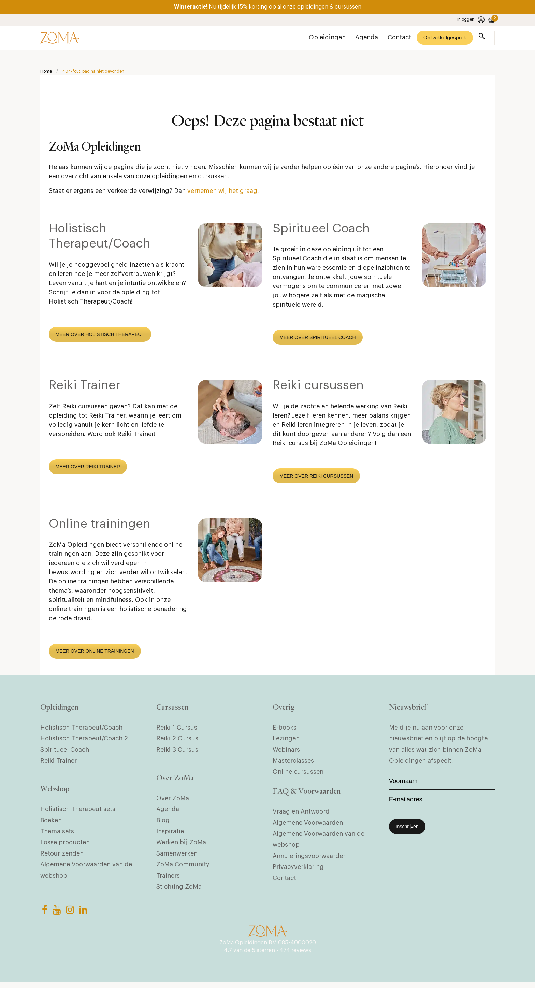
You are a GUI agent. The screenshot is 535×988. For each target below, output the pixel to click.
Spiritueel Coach (321, 230)
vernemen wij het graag (222, 192)
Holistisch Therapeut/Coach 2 (84, 740)
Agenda (167, 812)
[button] (481, 37)
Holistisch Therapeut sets (77, 812)
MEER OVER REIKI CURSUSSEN (316, 477)
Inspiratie (170, 835)
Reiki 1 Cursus (176, 728)
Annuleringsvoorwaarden (310, 858)
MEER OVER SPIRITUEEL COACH (317, 338)
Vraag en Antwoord (301, 814)
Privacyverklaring (298, 869)
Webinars (286, 751)
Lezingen (286, 740)
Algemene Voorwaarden (308, 825)
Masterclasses (293, 762)
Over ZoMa (172, 802)
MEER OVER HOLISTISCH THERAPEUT (100, 335)
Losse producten (65, 846)
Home (46, 72)
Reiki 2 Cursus (177, 740)
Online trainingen (99, 525)
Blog (163, 824)
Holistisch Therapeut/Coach (81, 728)
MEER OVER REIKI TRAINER (88, 467)
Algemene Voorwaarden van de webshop (86, 873)
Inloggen (471, 19)
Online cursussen (298, 773)
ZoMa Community (182, 868)
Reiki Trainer (84, 387)
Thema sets (57, 835)
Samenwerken (177, 857)
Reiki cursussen (318, 387)
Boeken (51, 824)
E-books (285, 728)
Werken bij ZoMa (181, 846)
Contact (284, 880)
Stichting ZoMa (179, 890)
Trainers (168, 879)
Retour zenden (62, 857)
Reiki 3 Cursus (177, 751)
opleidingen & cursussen (329, 7)
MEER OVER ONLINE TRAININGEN (95, 652)
